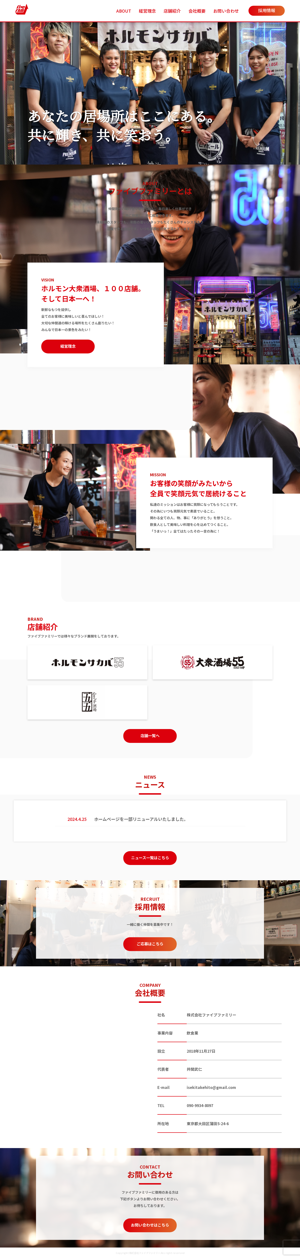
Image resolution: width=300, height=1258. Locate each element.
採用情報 (266, 10)
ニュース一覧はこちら (150, 857)
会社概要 (197, 11)
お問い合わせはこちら (150, 1225)
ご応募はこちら (150, 944)
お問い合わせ (226, 11)
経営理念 (147, 11)
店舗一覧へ (150, 735)
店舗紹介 (172, 11)
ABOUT (123, 11)
